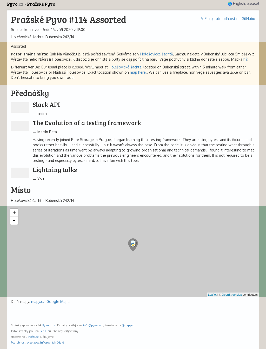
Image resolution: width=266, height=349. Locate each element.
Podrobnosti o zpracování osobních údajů (37, 342)
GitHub (44, 331)
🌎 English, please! (243, 3)
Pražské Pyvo (41, 4)
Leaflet (212, 294)
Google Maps (57, 301)
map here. (138, 72)
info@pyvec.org (93, 325)
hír (245, 59)
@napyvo (128, 325)
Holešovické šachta (125, 67)
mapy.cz (38, 301)
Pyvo (15, 4)
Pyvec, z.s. (49, 325)
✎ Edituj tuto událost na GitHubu (228, 18)
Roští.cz (33, 337)
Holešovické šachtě (156, 54)
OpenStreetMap (232, 294)
